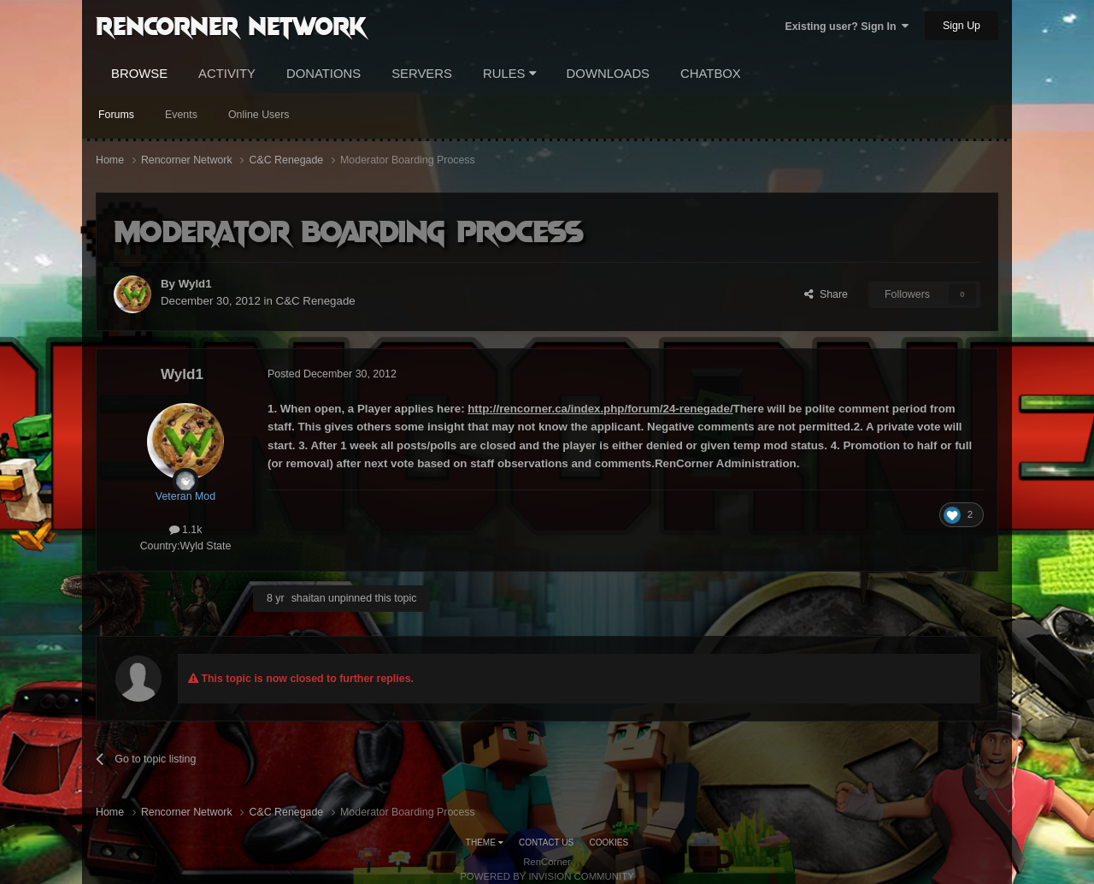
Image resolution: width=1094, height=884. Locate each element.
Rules (509, 73)
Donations (323, 73)
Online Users (259, 115)
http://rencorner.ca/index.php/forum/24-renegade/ (600, 408)
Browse (139, 73)
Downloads (608, 73)
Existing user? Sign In (847, 27)
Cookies (609, 842)
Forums (116, 115)
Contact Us (546, 842)
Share (826, 294)
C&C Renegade (316, 300)
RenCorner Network (231, 24)
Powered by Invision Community (547, 876)
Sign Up (961, 26)
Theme (484, 842)
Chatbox (710, 73)
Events (181, 115)
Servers (421, 73)
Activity (227, 73)
